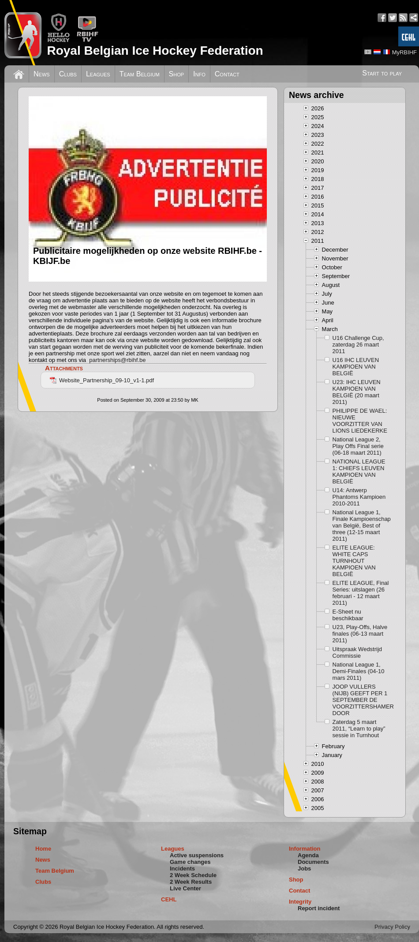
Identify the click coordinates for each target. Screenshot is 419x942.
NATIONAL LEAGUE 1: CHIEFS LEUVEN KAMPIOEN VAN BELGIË (359, 471)
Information (305, 848)
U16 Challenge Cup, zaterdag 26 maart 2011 (358, 344)
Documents (313, 862)
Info (199, 74)
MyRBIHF (404, 52)
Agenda (308, 855)
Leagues (98, 74)
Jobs (304, 868)
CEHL (168, 899)
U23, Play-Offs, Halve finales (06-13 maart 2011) (360, 634)
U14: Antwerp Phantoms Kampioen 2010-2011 (359, 497)
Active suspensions (197, 855)
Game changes (190, 862)
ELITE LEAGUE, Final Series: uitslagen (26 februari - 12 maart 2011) (361, 593)
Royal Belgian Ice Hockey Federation (155, 50)
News (42, 74)
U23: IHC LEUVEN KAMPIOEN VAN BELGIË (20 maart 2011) (357, 392)
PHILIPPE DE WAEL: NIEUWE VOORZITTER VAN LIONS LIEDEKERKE (360, 420)
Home (43, 848)
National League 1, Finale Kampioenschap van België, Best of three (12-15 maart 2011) (362, 525)
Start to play (382, 73)
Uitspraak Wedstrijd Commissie (357, 652)
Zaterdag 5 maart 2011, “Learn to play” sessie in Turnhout (359, 729)
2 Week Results (191, 881)
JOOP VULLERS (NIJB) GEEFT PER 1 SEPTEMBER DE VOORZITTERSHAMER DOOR (362, 699)
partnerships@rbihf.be (117, 360)
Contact (227, 74)
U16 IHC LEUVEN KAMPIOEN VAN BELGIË (356, 367)
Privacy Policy (392, 926)
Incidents (182, 868)
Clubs (68, 74)
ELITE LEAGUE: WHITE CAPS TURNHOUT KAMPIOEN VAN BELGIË (354, 560)
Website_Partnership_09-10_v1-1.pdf (102, 380)
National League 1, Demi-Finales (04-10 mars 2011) (359, 671)
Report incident (319, 908)
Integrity (300, 901)
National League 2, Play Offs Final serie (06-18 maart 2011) (358, 446)
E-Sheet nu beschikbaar (348, 615)
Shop (176, 74)
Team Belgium (140, 74)
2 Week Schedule (193, 875)
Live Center (185, 888)
